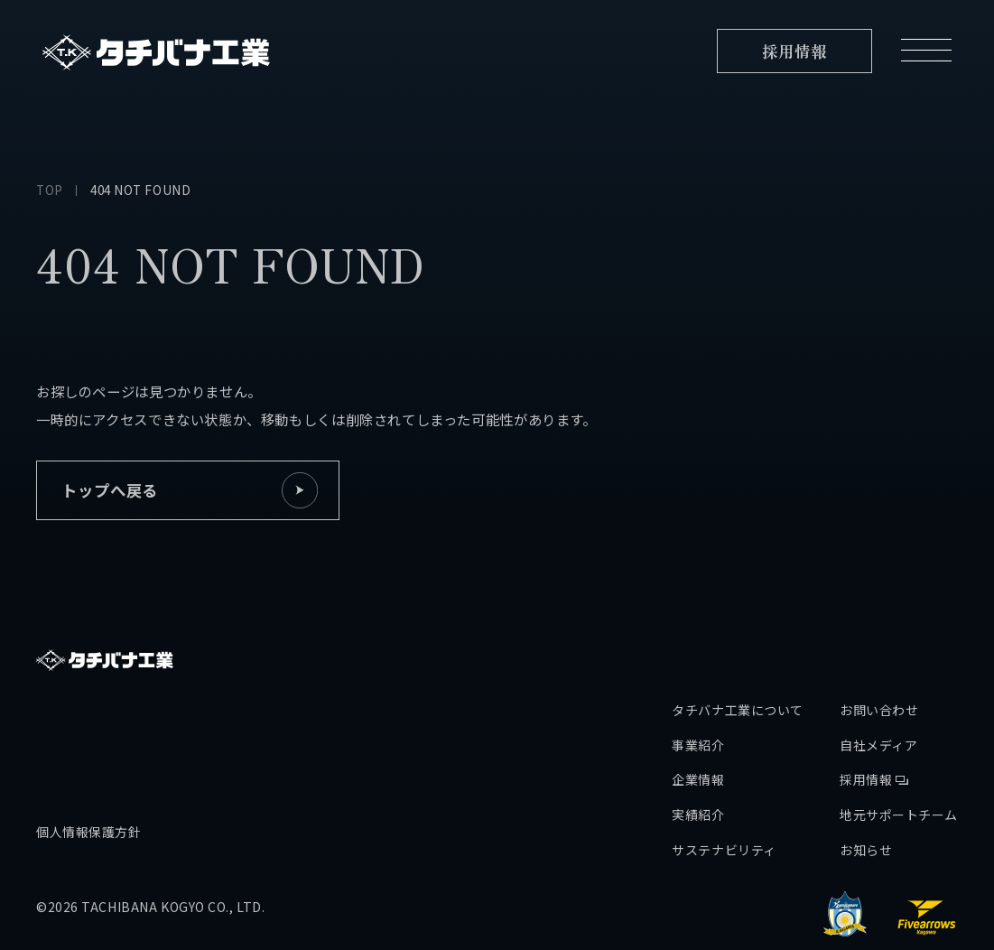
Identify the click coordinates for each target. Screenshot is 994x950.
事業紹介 (698, 685)
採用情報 (874, 720)
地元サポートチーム (899, 755)
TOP (49, 190)
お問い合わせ (879, 650)
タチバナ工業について (738, 650)
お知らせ (866, 790)
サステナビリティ (724, 790)
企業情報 (698, 720)
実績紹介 (698, 755)
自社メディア (878, 685)
